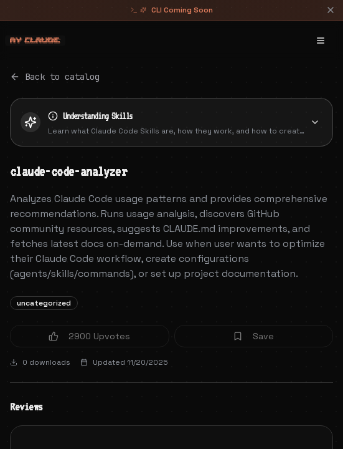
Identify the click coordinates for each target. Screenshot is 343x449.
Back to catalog (55, 76)
